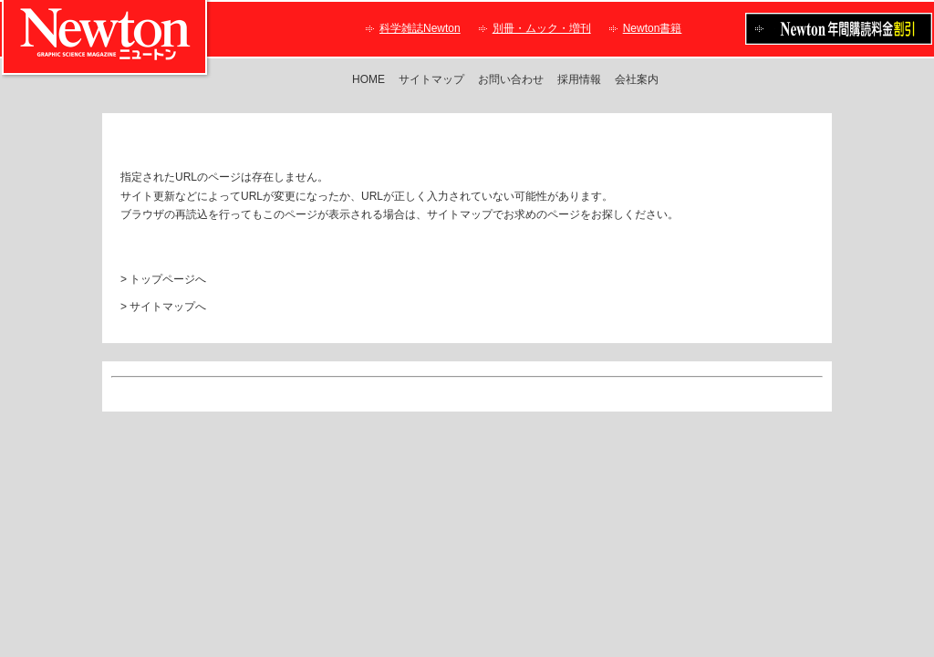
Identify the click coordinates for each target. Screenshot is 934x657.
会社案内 (637, 79)
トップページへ (168, 279)
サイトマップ (431, 79)
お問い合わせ (511, 79)
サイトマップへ (168, 306)
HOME (368, 79)
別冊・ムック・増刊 (542, 28)
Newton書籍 (652, 28)
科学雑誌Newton (420, 28)
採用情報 (579, 79)
